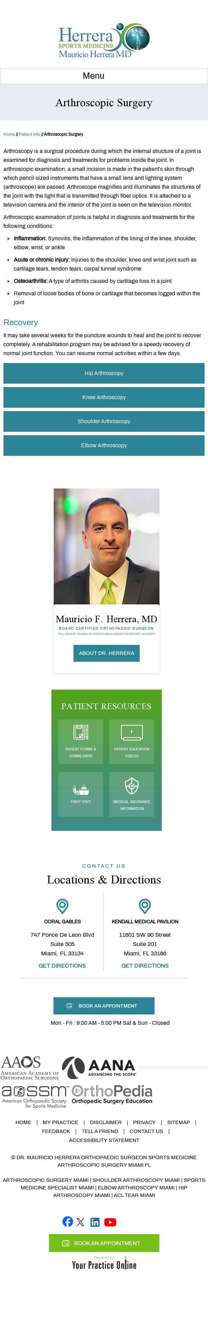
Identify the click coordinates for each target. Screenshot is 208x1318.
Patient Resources (106, 706)
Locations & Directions (104, 875)
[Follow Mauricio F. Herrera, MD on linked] (95, 1221)
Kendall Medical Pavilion (145, 921)
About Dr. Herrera (106, 653)
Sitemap (178, 1122)
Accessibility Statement (104, 1140)
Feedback (56, 1131)
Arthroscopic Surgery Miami (46, 1180)
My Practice (60, 1122)
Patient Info (29, 134)
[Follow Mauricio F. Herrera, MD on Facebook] (68, 1221)
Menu (102, 76)
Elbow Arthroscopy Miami (136, 1187)
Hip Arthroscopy (104, 373)
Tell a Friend (100, 1131)
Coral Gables (62, 921)
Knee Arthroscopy (104, 397)
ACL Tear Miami (134, 1195)
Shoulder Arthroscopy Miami (136, 1180)
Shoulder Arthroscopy (104, 421)
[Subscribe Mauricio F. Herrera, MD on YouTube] (110, 1221)
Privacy (144, 1122)
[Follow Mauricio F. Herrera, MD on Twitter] (80, 1221)
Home (9, 134)
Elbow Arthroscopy (104, 445)
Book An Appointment (172, 7)
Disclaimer (106, 1122)
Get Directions (62, 966)
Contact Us (146, 1131)
